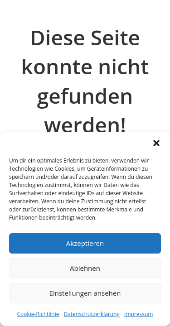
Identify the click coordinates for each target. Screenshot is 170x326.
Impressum (138, 314)
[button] (156, 143)
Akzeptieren (85, 243)
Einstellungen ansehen (85, 292)
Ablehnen (85, 268)
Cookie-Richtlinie (38, 314)
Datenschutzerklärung (91, 314)
